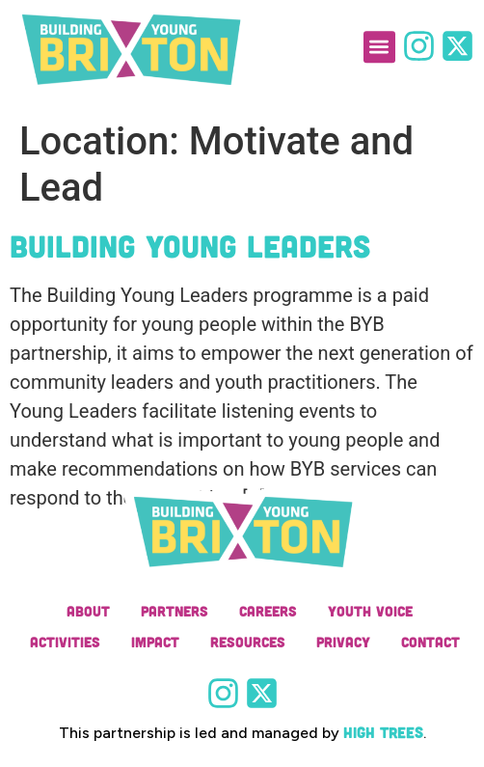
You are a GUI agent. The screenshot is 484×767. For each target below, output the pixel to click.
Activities (65, 641)
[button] (379, 40)
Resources (247, 641)
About (88, 610)
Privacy (343, 641)
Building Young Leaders (190, 245)
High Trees (383, 732)
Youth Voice (370, 610)
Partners (174, 610)
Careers (268, 610)
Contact (430, 641)
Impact (155, 641)
